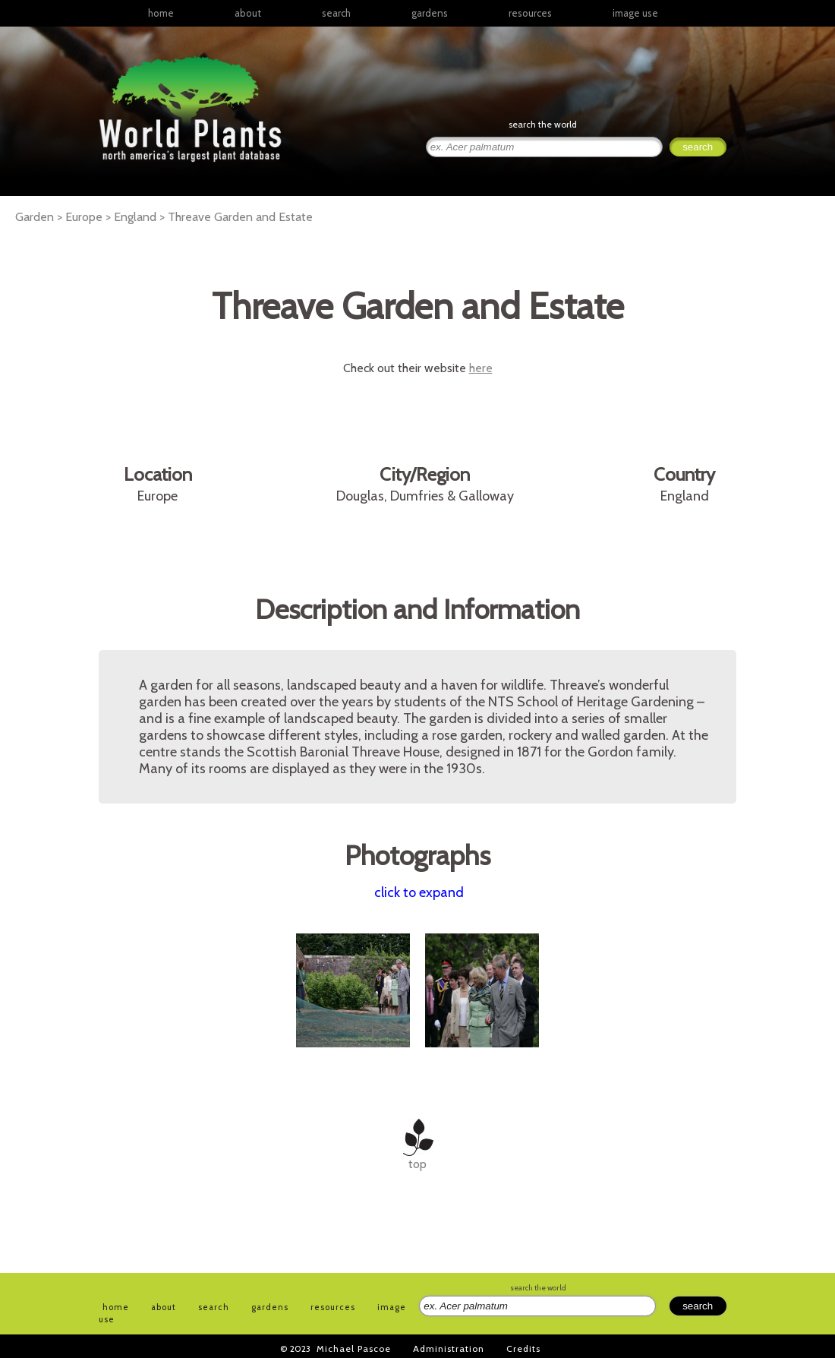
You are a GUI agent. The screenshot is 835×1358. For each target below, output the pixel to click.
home (161, 13)
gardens (429, 13)
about (248, 13)
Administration (448, 1348)
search (336, 13)
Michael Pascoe (354, 1348)
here (481, 368)
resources (332, 1307)
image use (635, 13)
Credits (523, 1348)
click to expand (419, 892)
